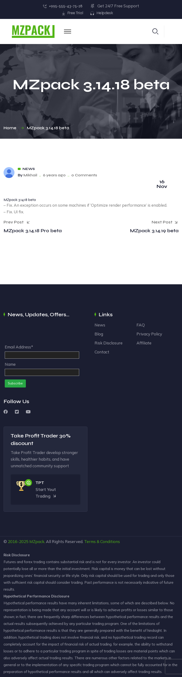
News (29, 169)
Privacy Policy (149, 333)
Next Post (165, 223)
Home (11, 127)
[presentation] (41, 332)
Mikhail (30, 175)
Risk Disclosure (109, 342)
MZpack (36, 541)
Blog (99, 333)
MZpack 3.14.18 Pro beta (33, 231)
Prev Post (17, 222)
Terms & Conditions (102, 541)
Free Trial (75, 12)
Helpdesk (104, 12)
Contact (102, 351)
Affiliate (143, 342)
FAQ (140, 324)
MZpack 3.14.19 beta (154, 231)
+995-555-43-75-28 (65, 6)
